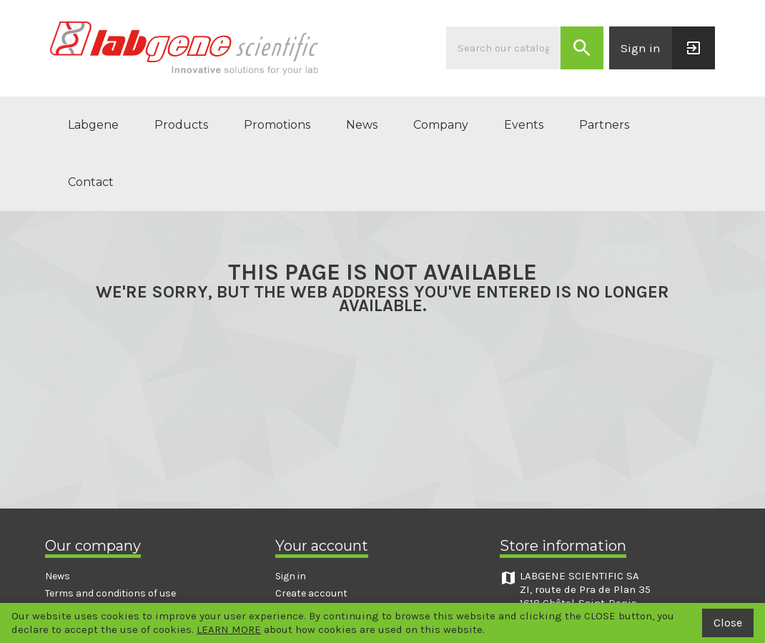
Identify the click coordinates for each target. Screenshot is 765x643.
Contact (91, 182)
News (361, 125)
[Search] (503, 47)
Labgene (93, 125)
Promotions (277, 125)
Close (728, 622)
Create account (311, 593)
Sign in (290, 576)
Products (181, 125)
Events (523, 125)
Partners (604, 125)
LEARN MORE (229, 629)
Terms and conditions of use (110, 593)
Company (440, 125)
